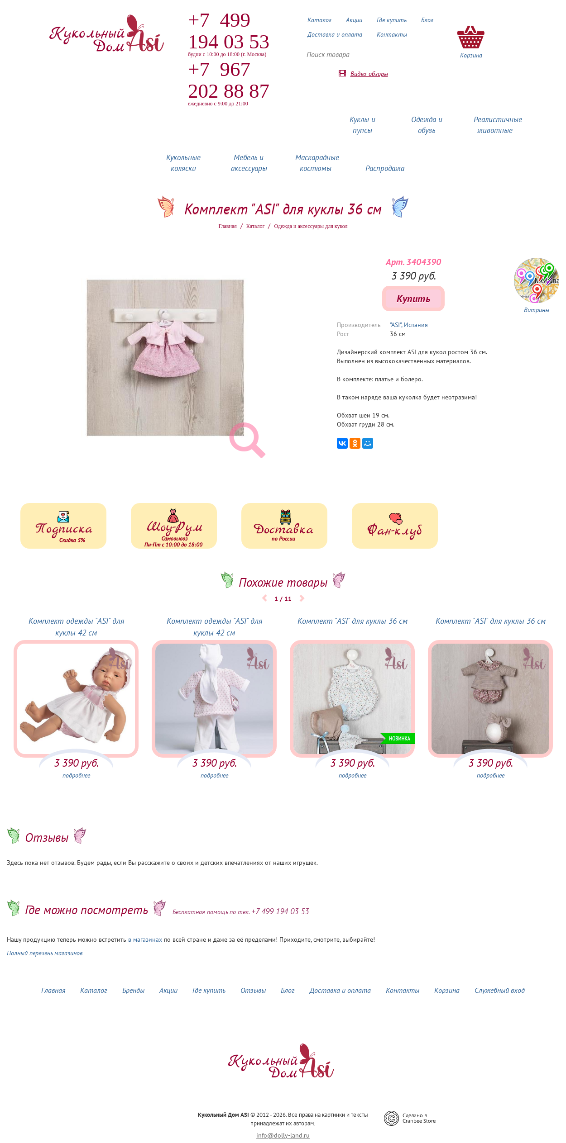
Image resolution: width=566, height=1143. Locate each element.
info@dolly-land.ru (283, 1135)
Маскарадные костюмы (317, 162)
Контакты (392, 34)
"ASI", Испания (409, 325)
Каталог (319, 20)
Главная (228, 226)
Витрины (536, 310)
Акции (354, 20)
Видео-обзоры (369, 74)
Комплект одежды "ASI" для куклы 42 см (76, 627)
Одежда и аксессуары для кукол (310, 226)
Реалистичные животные (498, 124)
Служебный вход (500, 990)
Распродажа (384, 168)
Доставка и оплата (334, 34)
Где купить (392, 20)
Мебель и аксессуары (249, 162)
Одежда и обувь (426, 124)
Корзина (447, 990)
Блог (427, 20)
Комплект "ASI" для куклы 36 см (352, 621)
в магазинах (145, 939)
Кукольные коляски (183, 162)
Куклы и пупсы (362, 124)
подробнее (76, 775)
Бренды (133, 990)
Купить (413, 298)
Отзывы (253, 990)
